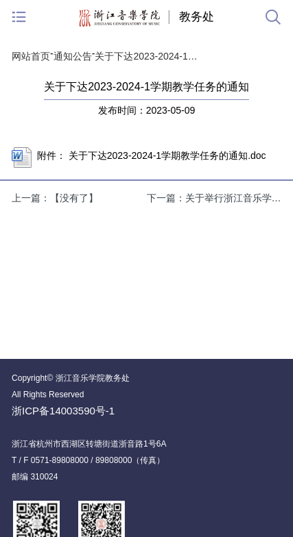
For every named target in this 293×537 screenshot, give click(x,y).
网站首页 (31, 56)
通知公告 (73, 56)
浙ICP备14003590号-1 (63, 410)
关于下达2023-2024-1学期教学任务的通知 (149, 56)
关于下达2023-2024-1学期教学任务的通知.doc (167, 155)
